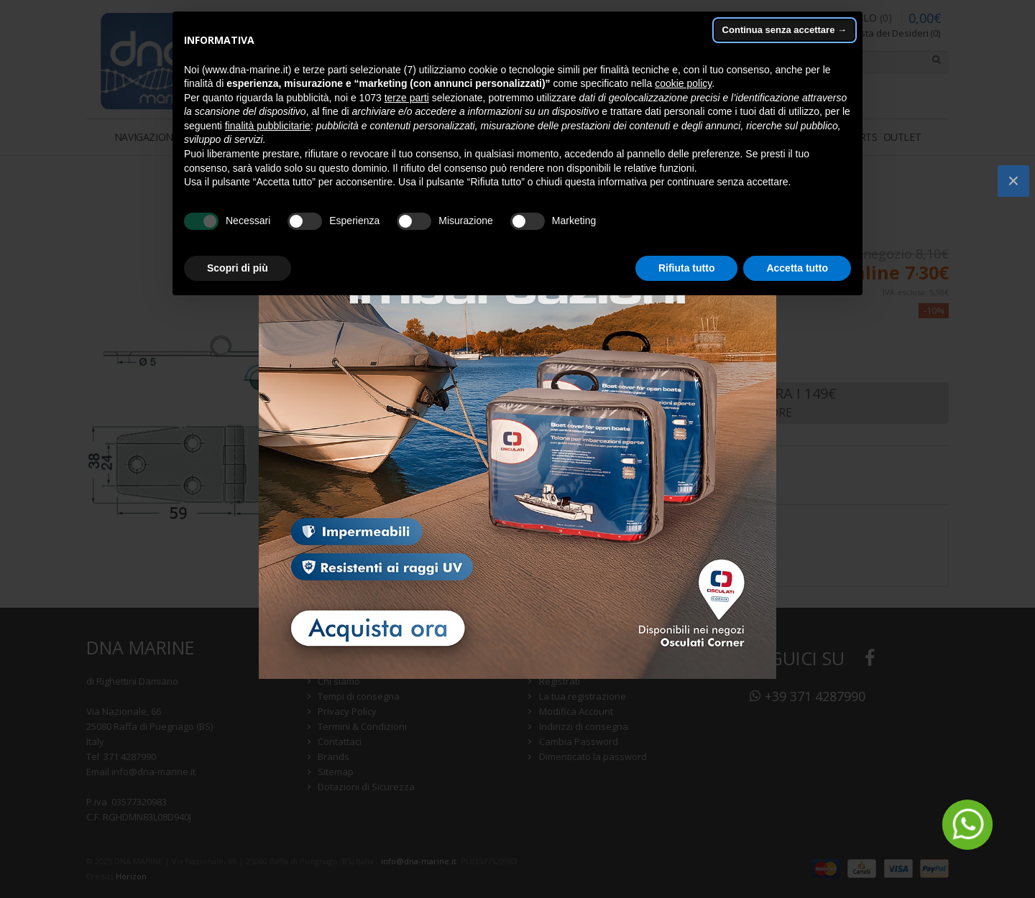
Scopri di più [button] (237, 268)
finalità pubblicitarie (267, 125)
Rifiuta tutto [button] (686, 268)
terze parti (407, 97)
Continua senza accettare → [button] (784, 29)
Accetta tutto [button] (797, 268)
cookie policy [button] (683, 83)
